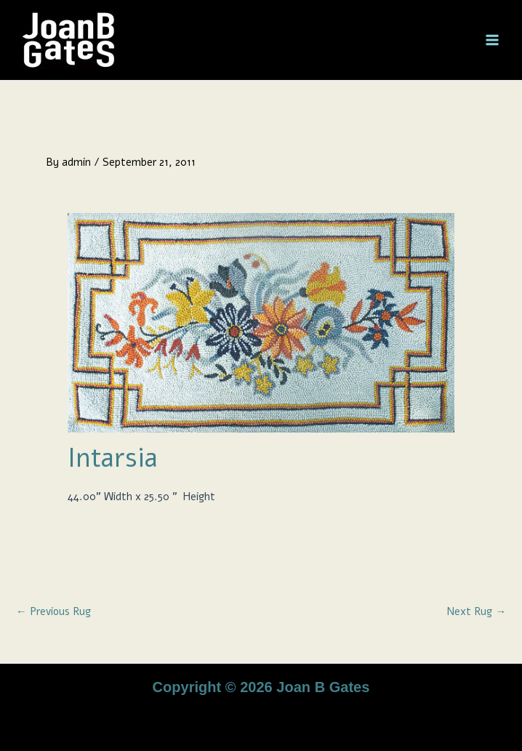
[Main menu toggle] (492, 40)
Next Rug (476, 611)
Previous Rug (53, 611)
